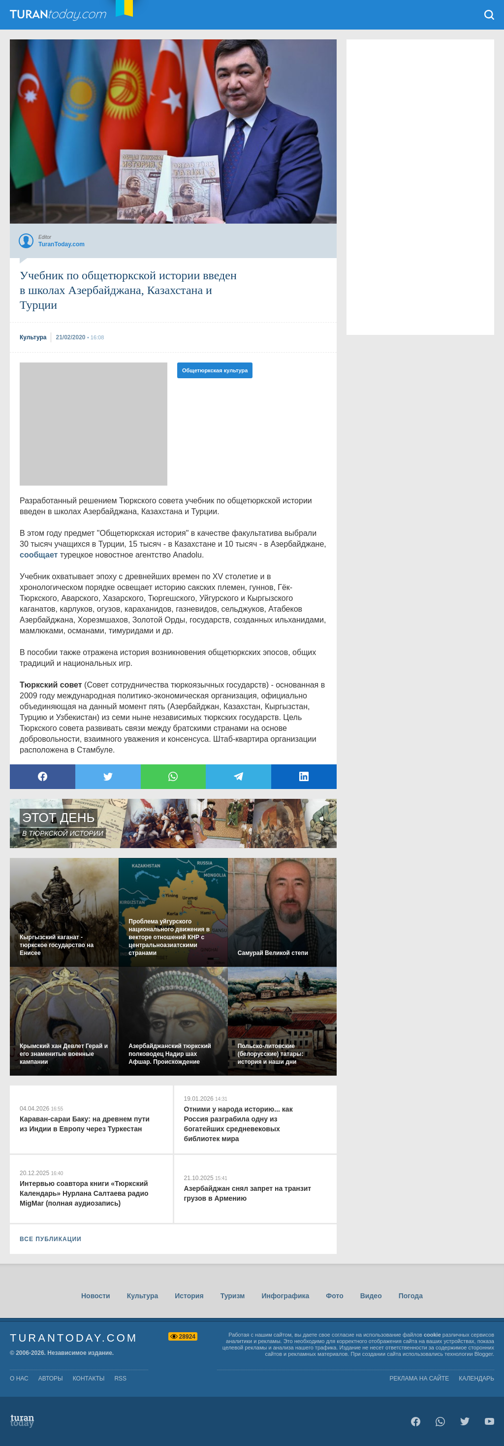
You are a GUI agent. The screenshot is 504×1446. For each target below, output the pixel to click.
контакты (89, 1378)
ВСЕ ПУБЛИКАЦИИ (51, 1239)
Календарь (476, 1378)
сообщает (39, 555)
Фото (334, 1296)
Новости (95, 1296)
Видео (371, 1296)
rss (120, 1378)
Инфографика (285, 1296)
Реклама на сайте (419, 1378)
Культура (142, 1296)
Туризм (232, 1296)
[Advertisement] (93, 424)
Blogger (483, 1354)
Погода (411, 1296)
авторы (50, 1378)
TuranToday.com (68, 14)
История (189, 1296)
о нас (19, 1378)
